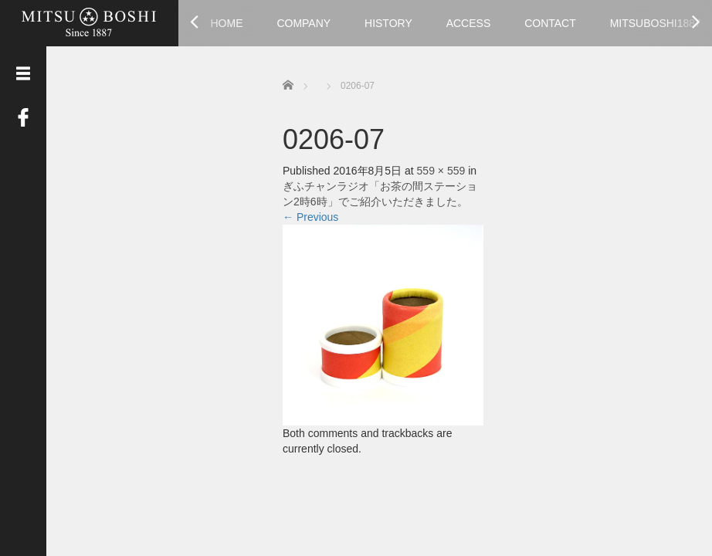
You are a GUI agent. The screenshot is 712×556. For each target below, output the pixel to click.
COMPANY (303, 23)
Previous (310, 217)
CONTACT (550, 23)
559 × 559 (441, 170)
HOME (227, 23)
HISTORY (388, 23)
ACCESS (468, 23)
